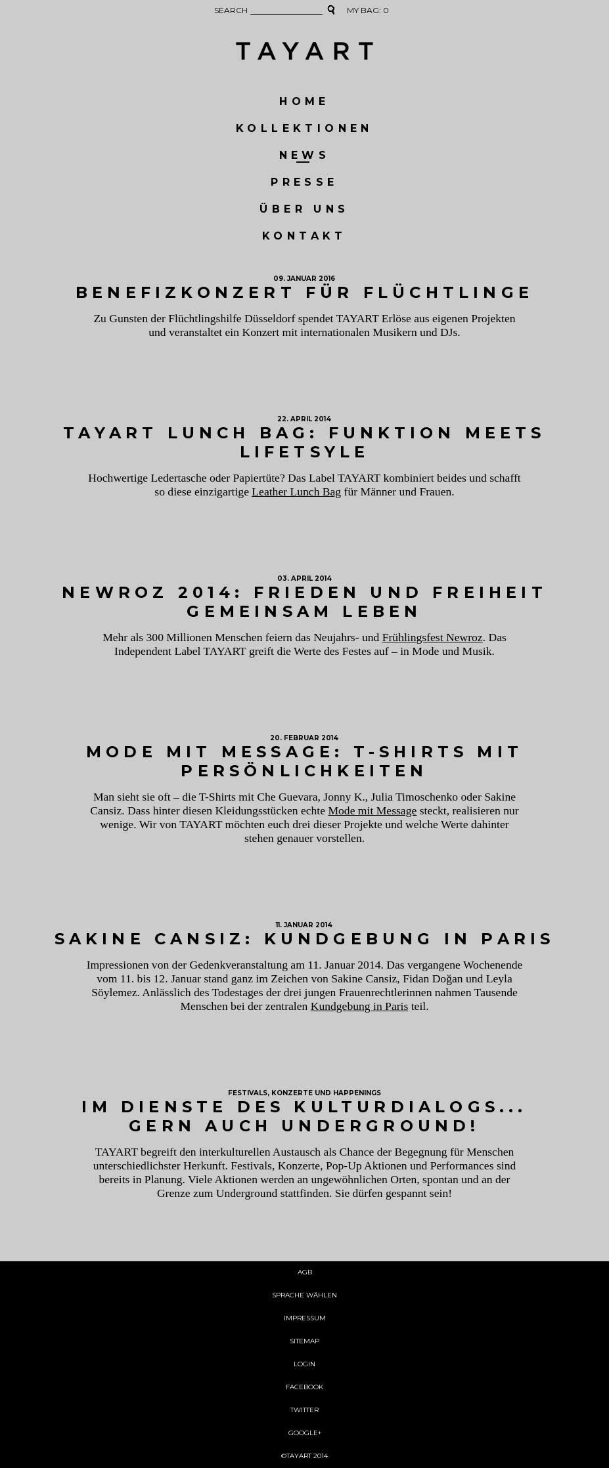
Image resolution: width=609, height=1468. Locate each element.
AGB (305, 1273)
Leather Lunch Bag (296, 491)
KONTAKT (304, 236)
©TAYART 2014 (304, 1456)
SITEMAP (304, 1342)
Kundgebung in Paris (360, 1006)
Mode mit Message (372, 810)
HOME (304, 102)
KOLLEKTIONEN (304, 129)
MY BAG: (368, 10)
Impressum (305, 1319)
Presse (304, 183)
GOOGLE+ (304, 1433)
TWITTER (304, 1411)
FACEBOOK (304, 1388)
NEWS (304, 156)
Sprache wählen (304, 1296)
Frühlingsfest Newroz (432, 637)
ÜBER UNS (304, 210)
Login (304, 1365)
